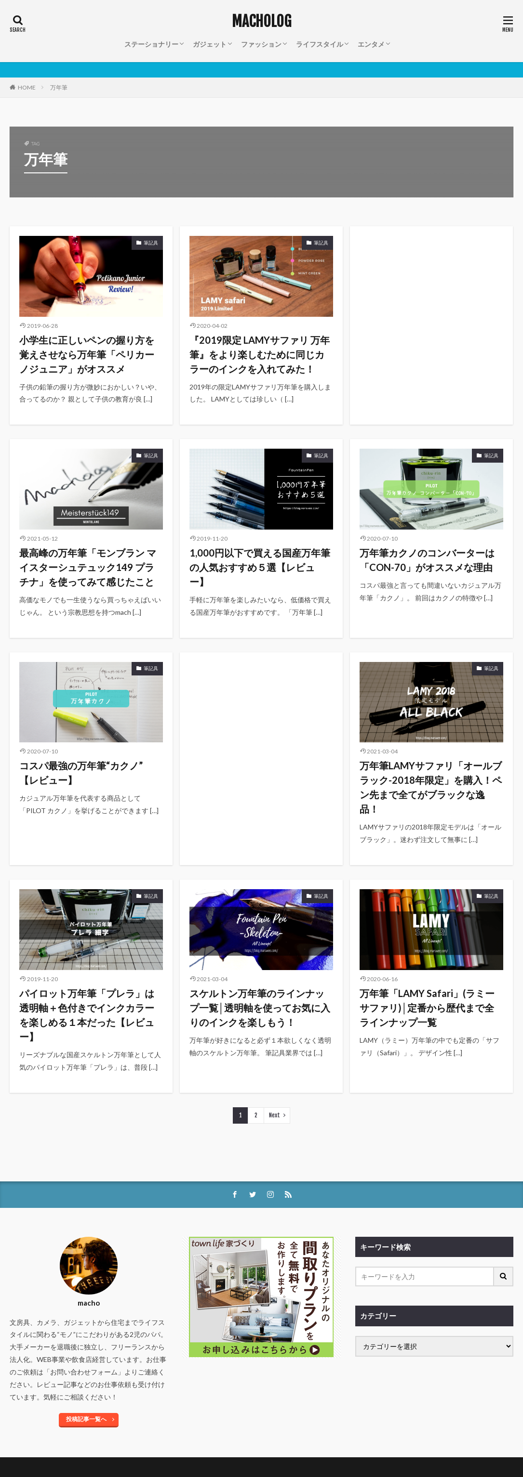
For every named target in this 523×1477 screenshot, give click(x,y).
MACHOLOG (261, 21)
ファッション (261, 44)
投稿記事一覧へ (86, 1419)
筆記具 (151, 243)
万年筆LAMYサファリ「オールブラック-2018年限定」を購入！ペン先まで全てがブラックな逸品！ (431, 787)
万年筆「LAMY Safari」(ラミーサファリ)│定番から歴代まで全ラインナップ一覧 (427, 1007)
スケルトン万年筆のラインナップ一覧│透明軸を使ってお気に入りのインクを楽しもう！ (260, 1007)
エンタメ (371, 44)
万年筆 (58, 87)
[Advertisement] (431, 293)
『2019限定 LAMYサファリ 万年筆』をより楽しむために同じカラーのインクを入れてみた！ (259, 354)
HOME (27, 87)
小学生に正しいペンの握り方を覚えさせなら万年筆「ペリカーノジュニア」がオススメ (86, 354)
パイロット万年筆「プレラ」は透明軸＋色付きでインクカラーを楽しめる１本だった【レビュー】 (86, 1014)
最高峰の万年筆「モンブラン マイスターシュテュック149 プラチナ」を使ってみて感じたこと (87, 567)
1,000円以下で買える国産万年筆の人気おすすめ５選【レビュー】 (259, 567)
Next (274, 1115)
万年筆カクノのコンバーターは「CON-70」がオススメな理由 (427, 560)
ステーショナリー (151, 44)
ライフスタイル (319, 44)
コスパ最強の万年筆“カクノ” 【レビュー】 (81, 773)
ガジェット (210, 44)
